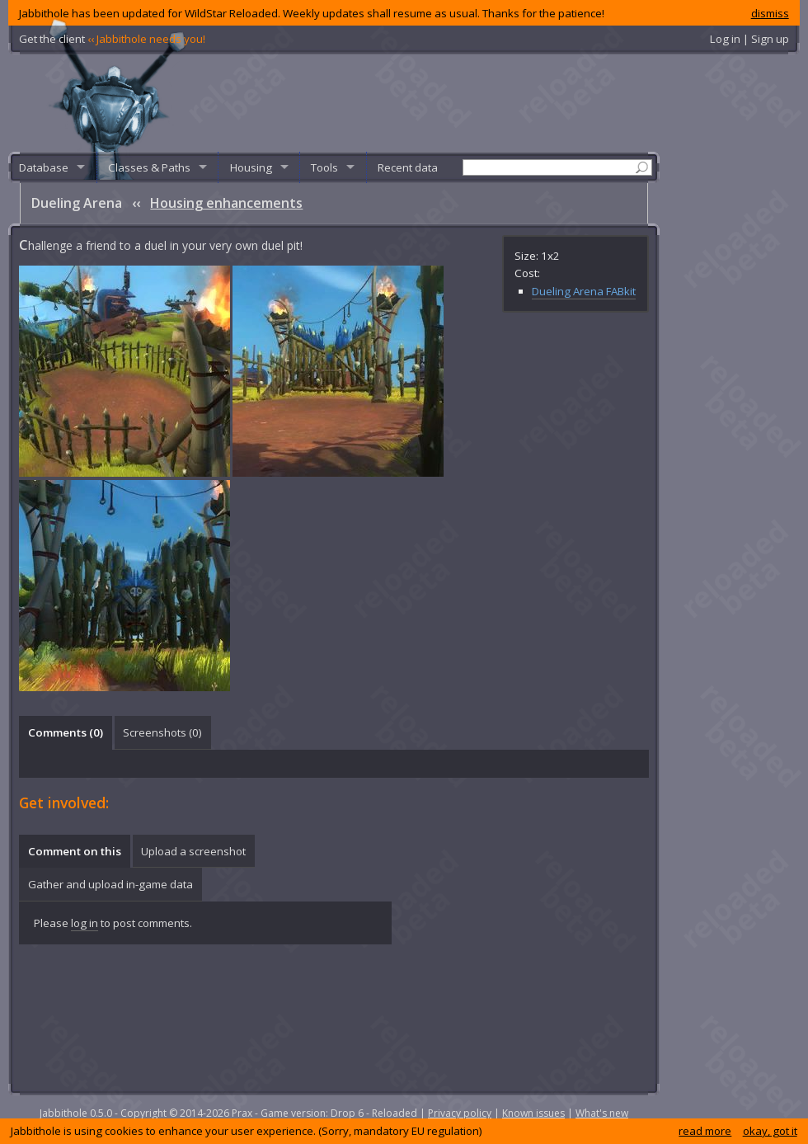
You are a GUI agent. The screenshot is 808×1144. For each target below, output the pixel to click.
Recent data (408, 167)
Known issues (533, 1113)
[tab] (65, 732)
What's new (601, 1113)
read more (705, 1130)
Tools (324, 167)
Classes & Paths (149, 167)
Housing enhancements (226, 203)
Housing (251, 167)
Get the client (112, 38)
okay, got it (770, 1130)
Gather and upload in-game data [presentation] (110, 884)
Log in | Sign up (749, 38)
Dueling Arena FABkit (584, 291)
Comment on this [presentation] (74, 851)
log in (84, 923)
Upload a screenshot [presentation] (193, 851)
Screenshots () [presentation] (162, 732)
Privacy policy (459, 1113)
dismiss (770, 13)
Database (43, 167)
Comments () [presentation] (65, 732)
